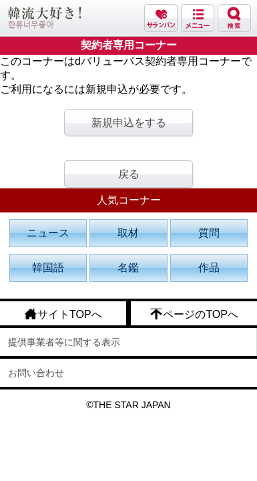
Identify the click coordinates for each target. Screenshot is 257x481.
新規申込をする (128, 122)
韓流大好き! (44, 17)
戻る (129, 174)
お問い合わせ (36, 372)
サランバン (161, 18)
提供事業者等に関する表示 (64, 342)
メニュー (198, 18)
